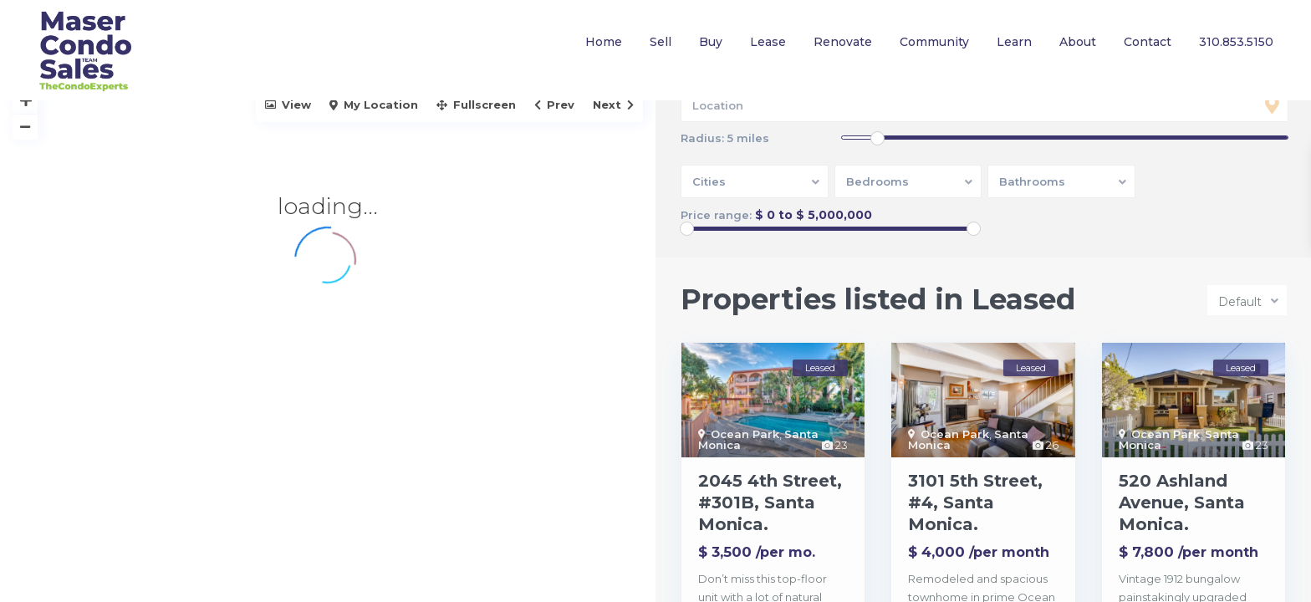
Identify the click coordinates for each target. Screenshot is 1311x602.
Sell (660, 41)
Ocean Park (745, 434)
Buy (710, 41)
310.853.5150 (1236, 41)
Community (934, 41)
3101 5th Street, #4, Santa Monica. (975, 502)
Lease (768, 41)
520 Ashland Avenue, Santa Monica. (1182, 502)
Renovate (843, 41)
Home (603, 41)
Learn (1014, 41)
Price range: (716, 215)
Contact (1147, 41)
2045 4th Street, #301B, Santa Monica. (770, 502)
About (1077, 41)
